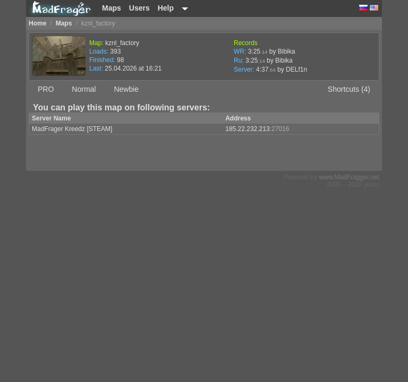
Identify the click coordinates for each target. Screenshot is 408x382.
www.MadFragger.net (349, 177)
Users (139, 8)
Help (166, 8)
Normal (84, 89)
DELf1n (296, 69)
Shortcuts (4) (349, 89)
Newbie (126, 89)
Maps (111, 8)
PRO (46, 89)
